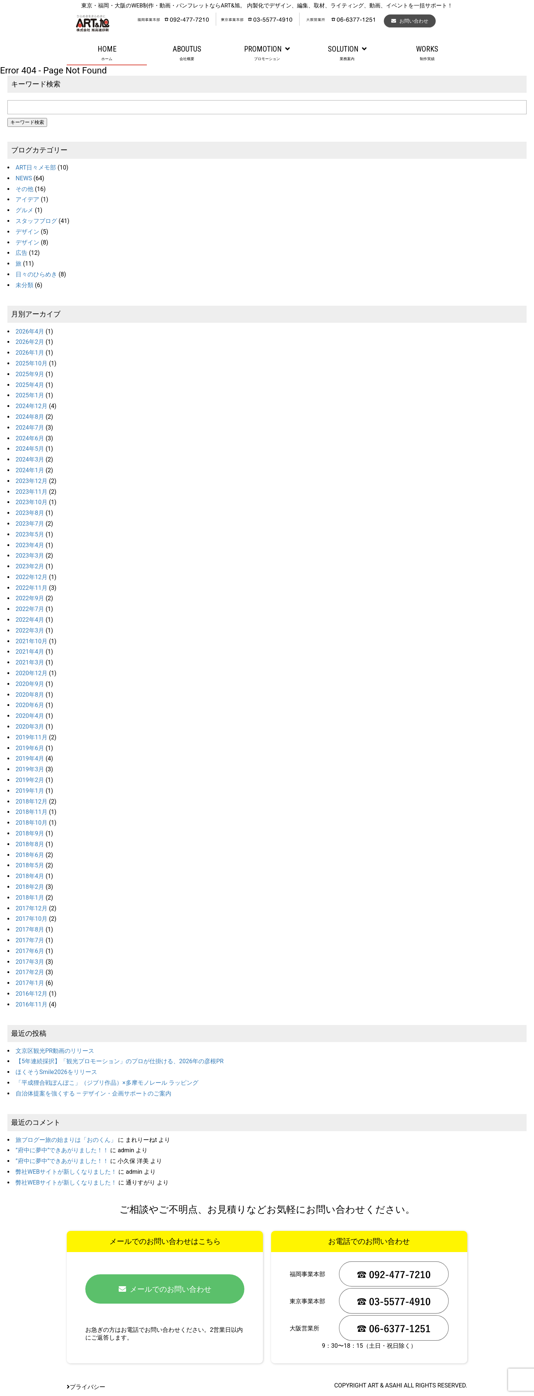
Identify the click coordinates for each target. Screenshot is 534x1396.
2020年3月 (30, 726)
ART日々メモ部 (36, 167)
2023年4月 (30, 545)
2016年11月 (31, 1004)
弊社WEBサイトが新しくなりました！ (66, 1171)
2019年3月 (30, 769)
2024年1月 (30, 470)
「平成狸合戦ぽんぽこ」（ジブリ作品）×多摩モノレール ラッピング (107, 1082)
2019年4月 (30, 758)
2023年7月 (30, 523)
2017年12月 (31, 908)
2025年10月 (31, 363)
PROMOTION (267, 53)
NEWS (24, 178)
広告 (21, 252)
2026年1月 (30, 352)
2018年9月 (30, 833)
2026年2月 (30, 341)
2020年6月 (30, 705)
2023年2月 (30, 566)
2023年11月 (31, 491)
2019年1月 (30, 790)
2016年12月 (31, 993)
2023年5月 (30, 534)
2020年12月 (31, 673)
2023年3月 (30, 555)
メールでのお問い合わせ (165, 1289)
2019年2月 (30, 780)
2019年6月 (30, 748)
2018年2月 (30, 886)
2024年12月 (31, 406)
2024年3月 (30, 459)
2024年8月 (30, 416)
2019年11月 (31, 737)
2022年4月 (30, 619)
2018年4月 (30, 876)
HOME (107, 53)
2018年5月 (30, 865)
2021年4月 (30, 651)
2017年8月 (30, 929)
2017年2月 (30, 972)
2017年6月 (30, 951)
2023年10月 (31, 502)
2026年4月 (30, 331)
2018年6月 (30, 854)
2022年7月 (30, 608)
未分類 (24, 285)
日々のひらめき (36, 274)
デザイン (27, 231)
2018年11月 (31, 811)
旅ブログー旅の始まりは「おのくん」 (66, 1139)
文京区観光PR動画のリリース (55, 1050)
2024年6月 (30, 438)
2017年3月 (30, 961)
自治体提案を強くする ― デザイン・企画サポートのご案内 (93, 1093)
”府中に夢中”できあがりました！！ (62, 1150)
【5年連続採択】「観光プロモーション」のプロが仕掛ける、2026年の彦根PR (120, 1061)
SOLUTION (347, 53)
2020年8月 (30, 694)
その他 (24, 189)
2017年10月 (31, 918)
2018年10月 (31, 822)
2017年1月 (30, 982)
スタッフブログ (36, 220)
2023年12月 (31, 481)
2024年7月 (30, 427)
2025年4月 (30, 384)
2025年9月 (30, 374)
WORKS (427, 53)
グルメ (24, 210)
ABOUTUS (187, 53)
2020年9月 (30, 683)
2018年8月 (30, 844)
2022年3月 (30, 630)
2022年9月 (30, 598)
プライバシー (86, 1386)
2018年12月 (31, 801)
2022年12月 (31, 577)
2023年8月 (30, 512)
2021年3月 (30, 662)
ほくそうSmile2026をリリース (56, 1071)
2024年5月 (30, 448)
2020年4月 (30, 715)
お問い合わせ (409, 21)
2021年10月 (31, 641)
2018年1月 (30, 897)
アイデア (27, 199)
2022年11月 (31, 587)
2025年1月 (30, 395)
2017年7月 (30, 940)
